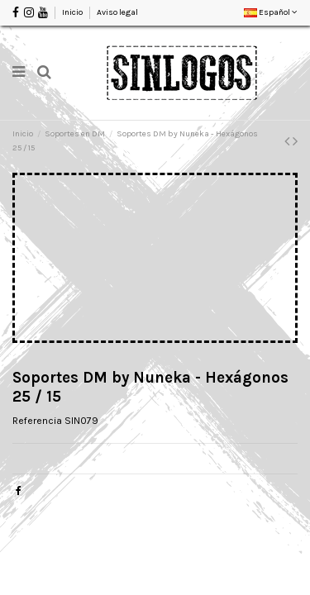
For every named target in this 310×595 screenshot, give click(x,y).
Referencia (37, 420)
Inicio (73, 12)
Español (271, 12)
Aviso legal (117, 12)
